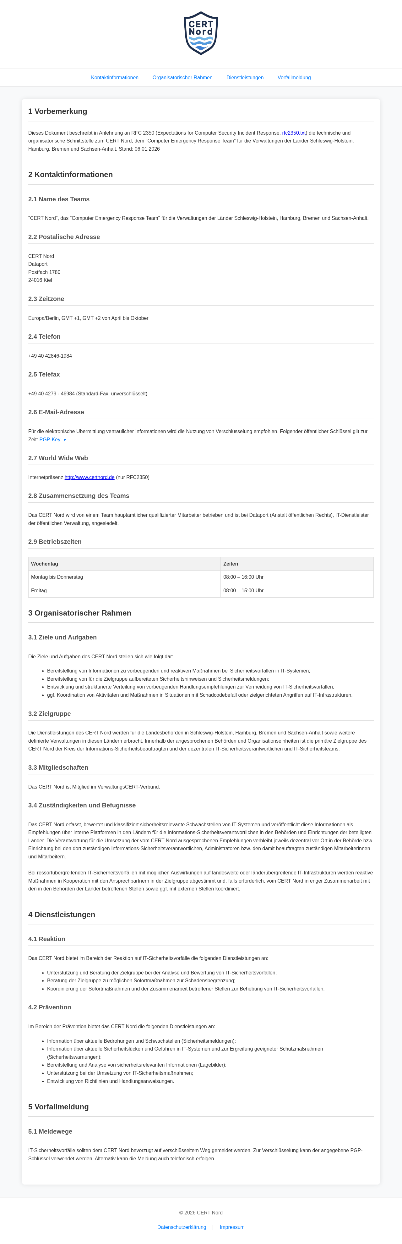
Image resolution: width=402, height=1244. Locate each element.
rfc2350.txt (294, 133)
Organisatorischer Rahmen (183, 77)
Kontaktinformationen (115, 77)
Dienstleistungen (244, 77)
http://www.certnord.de (90, 477)
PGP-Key (50, 439)
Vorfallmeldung (294, 77)
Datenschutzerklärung (181, 1227)
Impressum (232, 1227)
